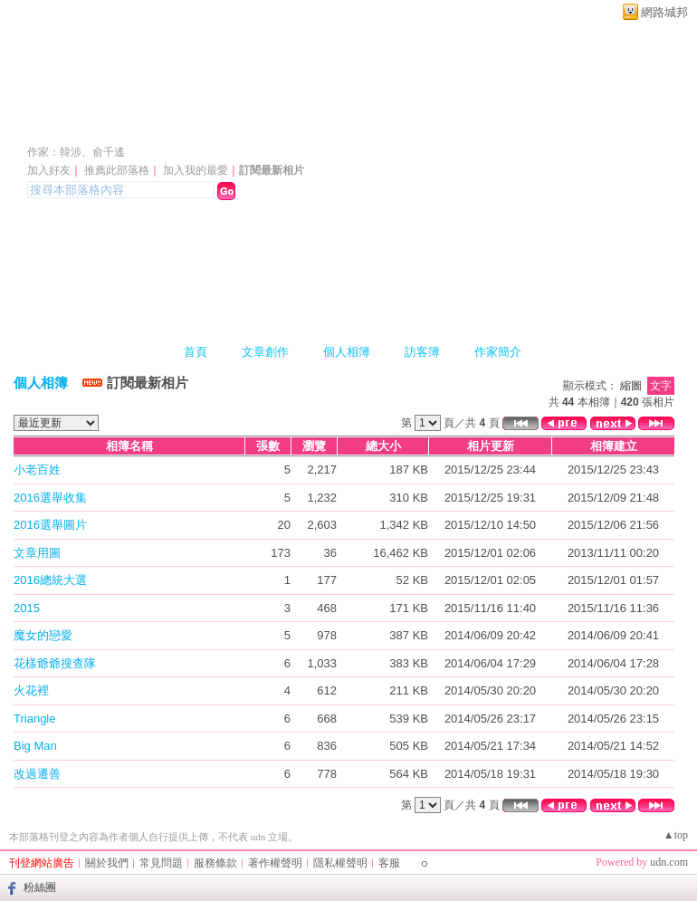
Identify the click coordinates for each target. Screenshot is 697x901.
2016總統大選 (50, 580)
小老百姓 (37, 469)
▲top (676, 835)
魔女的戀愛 (43, 635)
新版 (431, 125)
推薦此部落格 (116, 170)
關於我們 (107, 863)
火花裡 (31, 690)
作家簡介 (497, 352)
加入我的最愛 (195, 170)
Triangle (34, 718)
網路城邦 (664, 12)
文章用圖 (37, 553)
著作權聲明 (275, 863)
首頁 (195, 352)
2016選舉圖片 (50, 525)
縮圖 (631, 385)
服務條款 (215, 863)
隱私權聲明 (340, 863)
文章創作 (265, 352)
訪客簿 (422, 352)
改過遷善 (37, 774)
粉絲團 (40, 887)
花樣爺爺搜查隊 (55, 663)
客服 (389, 863)
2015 (27, 608)
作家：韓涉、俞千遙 (76, 152)
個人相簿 (346, 352)
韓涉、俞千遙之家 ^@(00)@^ (191, 125)
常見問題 (161, 863)
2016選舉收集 (50, 497)
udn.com (669, 862)
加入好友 (49, 170)
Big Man (35, 745)
